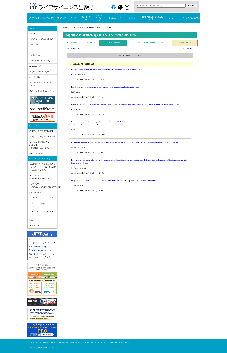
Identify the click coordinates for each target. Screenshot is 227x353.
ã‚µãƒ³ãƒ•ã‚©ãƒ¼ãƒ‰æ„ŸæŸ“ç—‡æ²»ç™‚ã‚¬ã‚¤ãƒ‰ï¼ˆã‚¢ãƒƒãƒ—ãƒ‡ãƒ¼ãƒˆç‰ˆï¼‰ (42, 167)
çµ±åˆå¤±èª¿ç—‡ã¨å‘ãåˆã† (37, 204)
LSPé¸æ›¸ (173, 18)
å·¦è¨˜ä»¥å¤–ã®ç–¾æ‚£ (99, 18)
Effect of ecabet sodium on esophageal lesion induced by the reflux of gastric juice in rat (106, 69)
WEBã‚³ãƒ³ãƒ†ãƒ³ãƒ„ (191, 18)
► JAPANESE (184, 43)
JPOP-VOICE (35, 192)
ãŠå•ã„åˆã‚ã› (98, 342)
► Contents (91, 43)
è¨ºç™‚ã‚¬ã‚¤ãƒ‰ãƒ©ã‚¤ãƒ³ (41, 18)
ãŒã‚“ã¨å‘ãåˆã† (42, 198)
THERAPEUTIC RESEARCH (42, 131)
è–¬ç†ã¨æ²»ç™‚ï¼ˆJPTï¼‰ (42, 136)
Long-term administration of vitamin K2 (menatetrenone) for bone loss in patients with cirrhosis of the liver (113, 180)
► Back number (113, 43)
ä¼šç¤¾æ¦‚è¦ (51, 342)
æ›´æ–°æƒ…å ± (36, 342)
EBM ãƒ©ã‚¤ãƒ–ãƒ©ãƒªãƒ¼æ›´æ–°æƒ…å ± (39, 177)
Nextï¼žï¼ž (188, 48)
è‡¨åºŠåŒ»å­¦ (35, 34)
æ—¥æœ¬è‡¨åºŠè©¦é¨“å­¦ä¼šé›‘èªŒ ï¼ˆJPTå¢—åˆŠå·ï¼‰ (39, 145)
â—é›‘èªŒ (33, 126)
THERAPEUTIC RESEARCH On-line (41, 213)
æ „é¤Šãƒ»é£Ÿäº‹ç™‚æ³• (40, 72)
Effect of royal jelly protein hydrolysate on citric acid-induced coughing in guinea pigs (105, 87)
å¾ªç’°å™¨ (61, 18)
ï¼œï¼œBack (73, 48)
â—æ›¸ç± (34, 28)
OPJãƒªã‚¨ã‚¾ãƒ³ (36, 153)
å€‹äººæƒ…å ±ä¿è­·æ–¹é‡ (121, 342)
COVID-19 (34, 226)
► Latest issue (73, 43)
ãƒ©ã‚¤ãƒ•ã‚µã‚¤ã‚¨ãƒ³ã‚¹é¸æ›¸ (42, 91)
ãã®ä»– (130, 18)
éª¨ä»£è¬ (74, 18)
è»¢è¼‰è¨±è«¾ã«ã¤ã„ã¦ (72, 342)
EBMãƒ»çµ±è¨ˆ (114, 18)
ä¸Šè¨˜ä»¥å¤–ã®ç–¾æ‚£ (41, 61)
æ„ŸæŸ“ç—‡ (86, 18)
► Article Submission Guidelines (149, 43)
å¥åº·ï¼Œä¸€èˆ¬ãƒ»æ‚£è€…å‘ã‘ (152, 18)
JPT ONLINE (35, 220)
